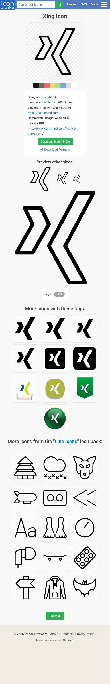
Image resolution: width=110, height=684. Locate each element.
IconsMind (49, 97)
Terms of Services (48, 640)
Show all (55, 616)
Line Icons (49, 102)
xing (59, 294)
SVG (84, 4)
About (54, 634)
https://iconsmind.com (43, 113)
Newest (72, 4)
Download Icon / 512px (55, 141)
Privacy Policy (84, 634)
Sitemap (68, 640)
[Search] (59, 4)
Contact (67, 634)
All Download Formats (55, 149)
